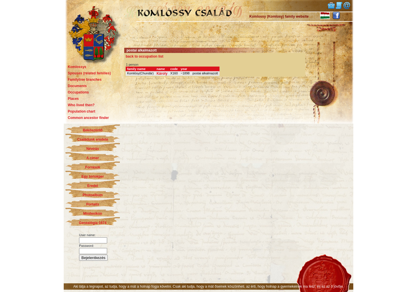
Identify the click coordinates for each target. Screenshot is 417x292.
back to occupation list (144, 56)
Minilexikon (92, 214)
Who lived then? (81, 105)
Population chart (81, 111)
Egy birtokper (92, 177)
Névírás (92, 149)
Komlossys (77, 67)
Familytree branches (85, 80)
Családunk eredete (92, 139)
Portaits (92, 204)
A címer (92, 158)
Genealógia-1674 (92, 223)
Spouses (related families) (89, 73)
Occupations (78, 92)
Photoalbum (93, 195)
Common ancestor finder (88, 118)
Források (92, 167)
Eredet (92, 186)
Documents (77, 86)
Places (73, 99)
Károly (162, 73)
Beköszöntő (93, 130)
